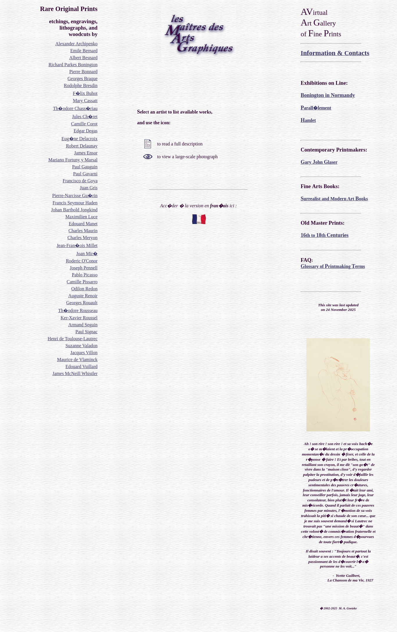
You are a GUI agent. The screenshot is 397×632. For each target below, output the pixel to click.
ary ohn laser (319, 162)
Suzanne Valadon (81, 345)
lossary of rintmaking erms (333, 266)
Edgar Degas (86, 130)
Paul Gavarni (85, 173)
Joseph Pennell (84, 267)
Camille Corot (84, 123)
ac (96, 331)
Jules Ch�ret (85, 116)
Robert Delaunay (82, 145)
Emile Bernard (84, 50)
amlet (308, 120)
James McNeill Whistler (75, 373)
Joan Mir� (86, 253)
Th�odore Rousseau (78, 310)
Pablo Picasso (84, 274)
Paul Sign (85, 331)
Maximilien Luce (81, 216)
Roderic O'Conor (82, 260)
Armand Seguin (83, 324)
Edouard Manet (83, 223)
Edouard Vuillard (81, 366)
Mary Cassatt (85, 100)
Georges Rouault (82, 302)
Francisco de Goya (80, 180)
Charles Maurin (83, 230)
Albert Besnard (83, 57)
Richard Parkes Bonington (73, 64)
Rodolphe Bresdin (81, 85)
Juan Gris (89, 187)
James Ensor (85, 152)
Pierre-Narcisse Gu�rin (75, 195)
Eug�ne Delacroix (80, 138)
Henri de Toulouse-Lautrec (73, 338)
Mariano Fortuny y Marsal (72, 159)
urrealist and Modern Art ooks (334, 198)
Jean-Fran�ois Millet (77, 245)
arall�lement (316, 107)
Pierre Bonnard (83, 71)
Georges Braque (83, 78)
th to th (325, 235)
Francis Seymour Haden (75, 202)
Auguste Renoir (83, 295)
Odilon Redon (84, 288)
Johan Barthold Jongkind (74, 209)
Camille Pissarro (82, 281)
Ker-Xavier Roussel (79, 317)
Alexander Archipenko (76, 43)
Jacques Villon (83, 352)
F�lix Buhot (85, 93)
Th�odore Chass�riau (75, 108)
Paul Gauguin (85, 166)
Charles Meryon (82, 237)
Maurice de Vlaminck (77, 359)
